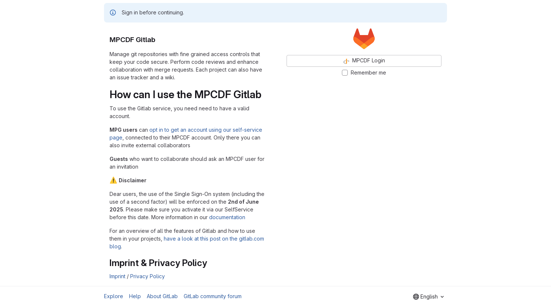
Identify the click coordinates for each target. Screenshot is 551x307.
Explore (113, 296)
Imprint (117, 276)
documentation (227, 217)
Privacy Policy (147, 276)
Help (135, 296)
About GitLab (162, 296)
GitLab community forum (213, 296)
